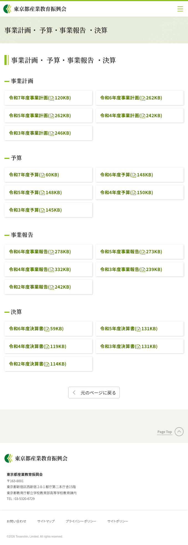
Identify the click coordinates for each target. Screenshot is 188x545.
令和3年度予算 (35, 209)
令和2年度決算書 (38, 363)
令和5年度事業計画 (40, 115)
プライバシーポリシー (81, 521)
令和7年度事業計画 (40, 97)
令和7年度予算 (34, 174)
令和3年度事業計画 (40, 132)
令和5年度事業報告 (131, 251)
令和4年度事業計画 (131, 115)
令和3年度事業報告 (131, 269)
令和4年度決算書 (38, 346)
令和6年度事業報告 (40, 251)
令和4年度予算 (126, 192)
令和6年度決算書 (36, 328)
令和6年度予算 (126, 174)
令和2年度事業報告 (40, 286)
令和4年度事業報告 (40, 269)
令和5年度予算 (35, 192)
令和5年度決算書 (129, 328)
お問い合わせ (16, 521)
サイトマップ (45, 521)
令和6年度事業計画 (131, 97)
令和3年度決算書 (129, 346)
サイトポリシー (117, 521)
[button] (180, 9)
